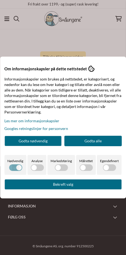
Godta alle (93, 140)
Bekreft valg (63, 184)
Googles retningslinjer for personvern (36, 128)
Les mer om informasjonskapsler (31, 120)
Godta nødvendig (33, 140)
